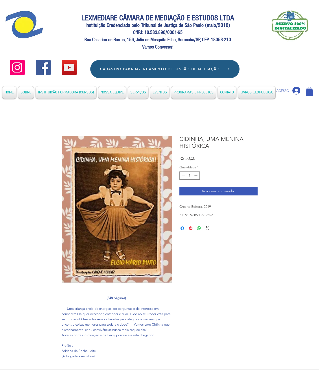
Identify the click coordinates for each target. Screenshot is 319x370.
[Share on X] (207, 228)
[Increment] (196, 175)
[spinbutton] (190, 175)
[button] (309, 91)
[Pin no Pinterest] (190, 228)
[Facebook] (43, 67)
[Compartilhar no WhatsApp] (199, 228)
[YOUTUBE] (17, 67)
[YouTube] (69, 67)
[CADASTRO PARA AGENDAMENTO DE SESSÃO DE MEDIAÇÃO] (165, 69)
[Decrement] (183, 175)
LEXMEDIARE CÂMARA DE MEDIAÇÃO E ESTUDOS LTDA (157, 18)
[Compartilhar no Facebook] (182, 228)
